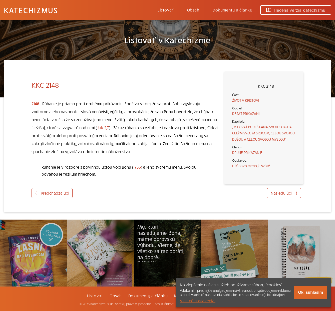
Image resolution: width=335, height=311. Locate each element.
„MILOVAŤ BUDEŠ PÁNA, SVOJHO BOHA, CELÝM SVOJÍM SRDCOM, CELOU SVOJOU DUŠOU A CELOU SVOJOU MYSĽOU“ (263, 132)
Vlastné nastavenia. (197, 300)
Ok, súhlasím (310, 292)
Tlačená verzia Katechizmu (295, 9)
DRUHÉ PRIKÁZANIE (247, 152)
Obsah (193, 9)
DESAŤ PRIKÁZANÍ (245, 113)
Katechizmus (31, 10)
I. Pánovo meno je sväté (251, 165)
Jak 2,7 (103, 127)
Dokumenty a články (232, 9)
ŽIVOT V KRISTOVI (245, 100)
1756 (137, 166)
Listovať (166, 9)
